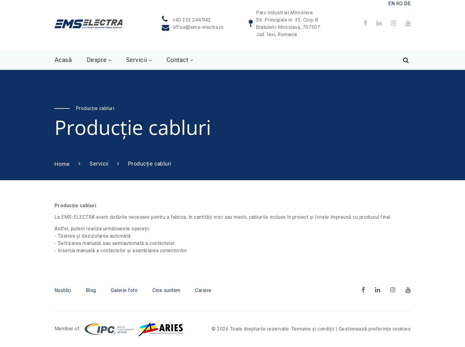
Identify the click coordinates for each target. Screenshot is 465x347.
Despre (97, 60)
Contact (177, 60)
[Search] (406, 60)
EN (391, 3)
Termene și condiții (312, 329)
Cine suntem (166, 290)
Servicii (136, 60)
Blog (91, 290)
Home (62, 164)
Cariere (203, 290)
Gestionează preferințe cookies (375, 329)
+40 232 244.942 (192, 20)
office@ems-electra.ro (198, 27)
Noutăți (62, 290)
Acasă (63, 60)
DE (407, 3)
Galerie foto (124, 290)
